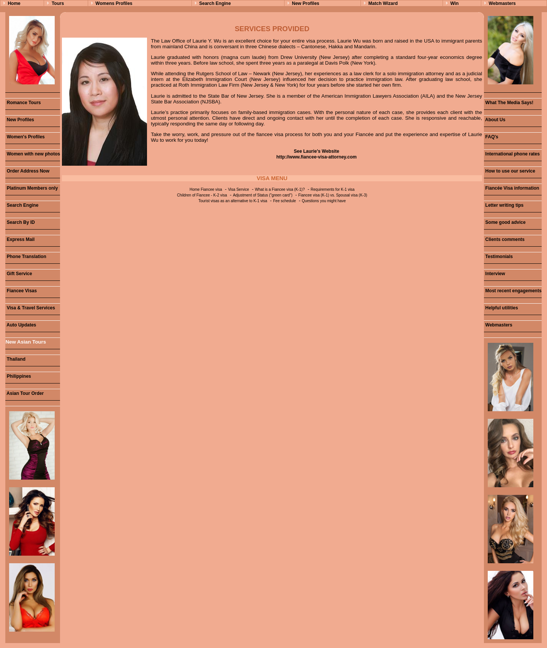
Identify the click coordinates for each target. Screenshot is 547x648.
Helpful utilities (501, 308)
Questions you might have (324, 201)
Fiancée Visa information (511, 188)
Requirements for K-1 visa (333, 189)
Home (14, 3)
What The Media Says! (508, 102)
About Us (494, 119)
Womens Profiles (113, 3)
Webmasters (502, 3)
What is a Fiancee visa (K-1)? (280, 189)
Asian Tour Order (24, 393)
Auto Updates (20, 325)
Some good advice (504, 222)
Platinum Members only (31, 188)
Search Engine (215, 3)
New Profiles (305, 3)
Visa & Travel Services (30, 308)
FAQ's (491, 136)
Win (454, 3)
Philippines (18, 376)
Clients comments (504, 239)
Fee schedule (284, 201)
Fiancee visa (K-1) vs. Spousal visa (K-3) (332, 195)
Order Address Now (27, 171)
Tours (58, 3)
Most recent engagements (512, 290)
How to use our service (509, 171)
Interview (494, 273)
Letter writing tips (503, 205)
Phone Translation (25, 256)
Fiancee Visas (21, 290)
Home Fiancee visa (206, 189)
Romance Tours (23, 102)
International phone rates (512, 154)
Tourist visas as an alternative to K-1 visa (232, 201)
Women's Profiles (24, 136)
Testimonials (498, 256)
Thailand (15, 359)
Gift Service (18, 273)
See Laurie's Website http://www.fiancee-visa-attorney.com (317, 154)
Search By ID (20, 222)
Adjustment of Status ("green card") (262, 195)
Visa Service (238, 189)
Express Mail (20, 239)
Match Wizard (383, 3)
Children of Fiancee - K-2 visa (202, 195)
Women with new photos (32, 154)
